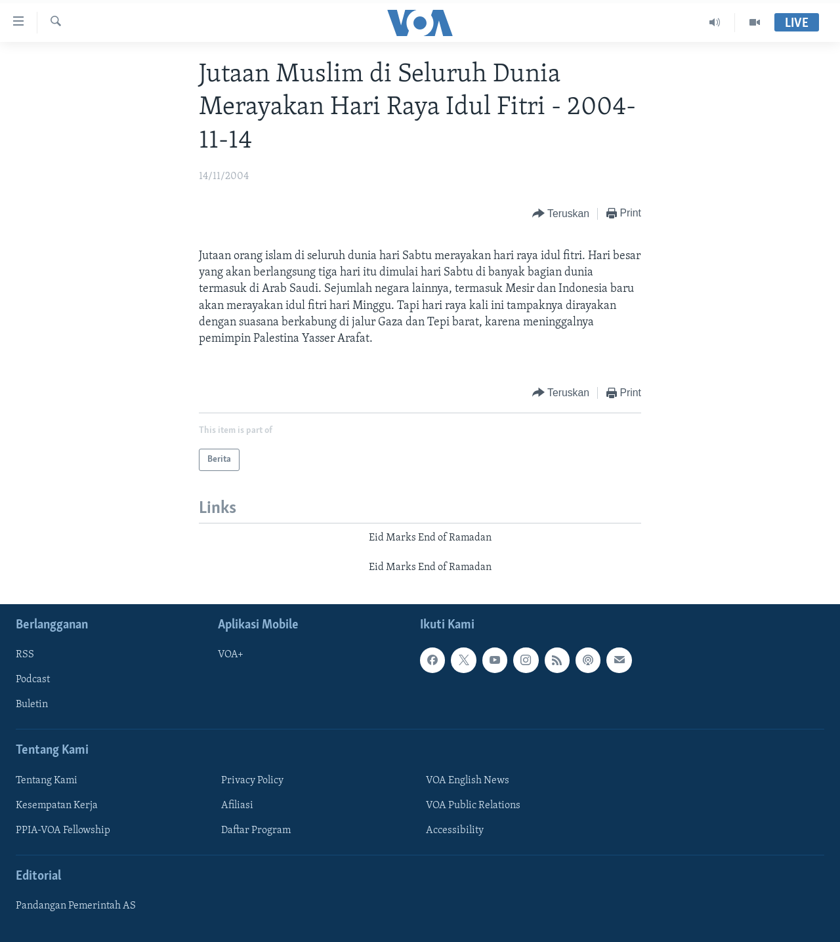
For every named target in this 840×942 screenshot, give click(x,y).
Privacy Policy (252, 780)
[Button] (560, 214)
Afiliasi (237, 805)
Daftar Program (256, 830)
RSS (25, 654)
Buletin (32, 704)
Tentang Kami (46, 780)
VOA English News (467, 780)
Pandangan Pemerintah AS (76, 906)
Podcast (33, 679)
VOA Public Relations (473, 805)
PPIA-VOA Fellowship (63, 830)
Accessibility (455, 830)
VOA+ (230, 654)
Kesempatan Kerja (57, 805)
